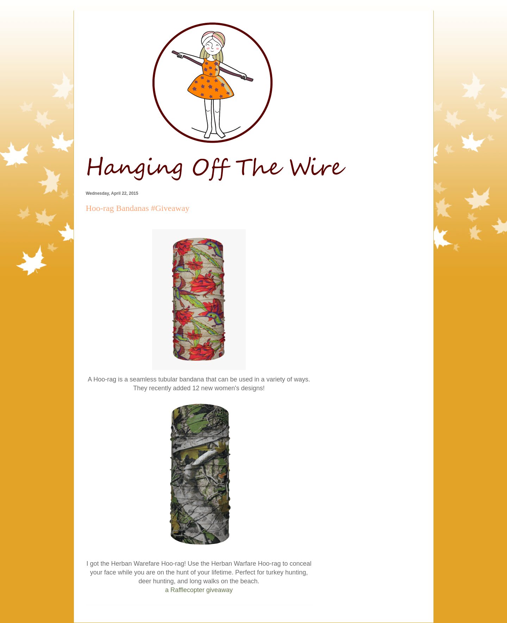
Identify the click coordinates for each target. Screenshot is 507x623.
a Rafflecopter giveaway (199, 589)
